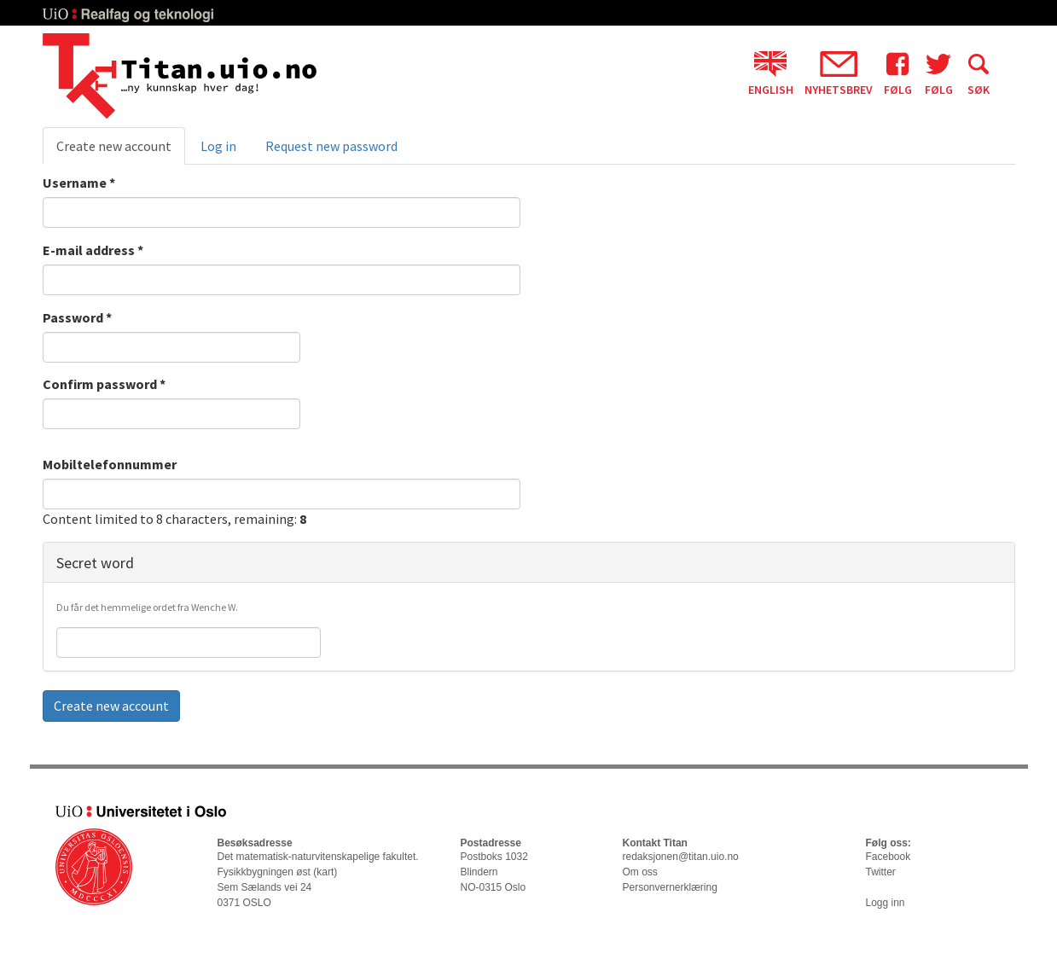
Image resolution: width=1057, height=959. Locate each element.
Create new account (120, 151)
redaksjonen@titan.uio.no (681, 857)
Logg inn (885, 903)
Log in (218, 145)
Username (79, 182)
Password (77, 317)
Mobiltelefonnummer (110, 464)
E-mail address (93, 250)
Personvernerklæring (670, 887)
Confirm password (104, 383)
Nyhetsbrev (838, 73)
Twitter (881, 872)
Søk (978, 73)
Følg (898, 73)
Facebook (888, 857)
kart (325, 872)
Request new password (331, 145)
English (770, 73)
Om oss (640, 872)
